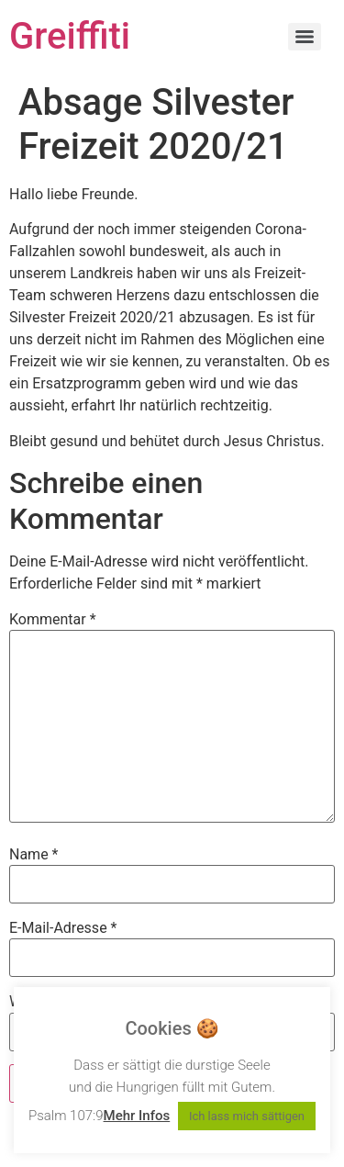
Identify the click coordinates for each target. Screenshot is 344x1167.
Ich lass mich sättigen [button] (247, 1116)
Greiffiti (69, 36)
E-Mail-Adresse (63, 928)
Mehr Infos (137, 1115)
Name (34, 854)
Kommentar (52, 619)
